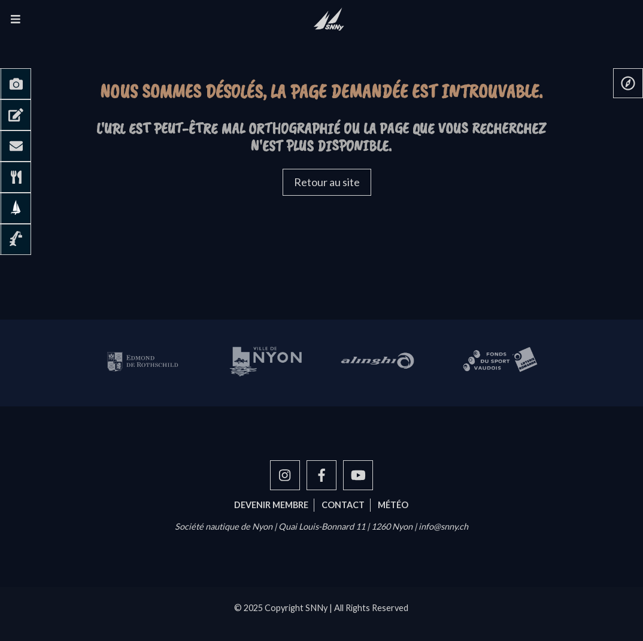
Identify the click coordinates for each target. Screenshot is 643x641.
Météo (393, 505)
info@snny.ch (443, 526)
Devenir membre (271, 505)
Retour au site (327, 182)
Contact (343, 505)
